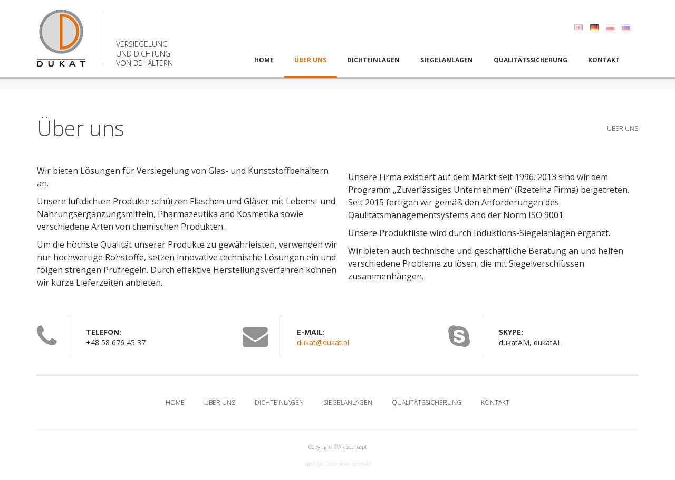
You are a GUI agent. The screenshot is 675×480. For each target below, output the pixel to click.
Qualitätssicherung (530, 59)
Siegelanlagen (446, 59)
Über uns (310, 59)
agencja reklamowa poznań (337, 463)
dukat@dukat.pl (323, 342)
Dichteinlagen (373, 59)
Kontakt (604, 59)
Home (264, 59)
